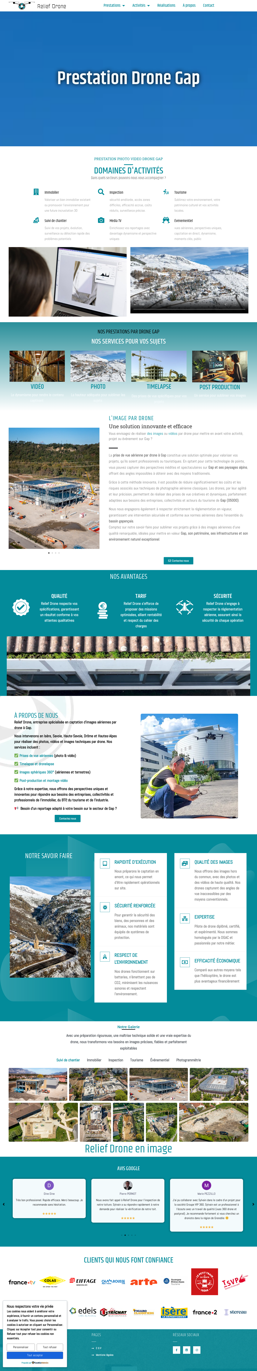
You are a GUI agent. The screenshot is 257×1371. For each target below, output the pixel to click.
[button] (12, 489)
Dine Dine (49, 1194)
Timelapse (159, 387)
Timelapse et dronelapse (36, 763)
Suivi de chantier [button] (68, 1060)
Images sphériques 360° (36, 772)
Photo (98, 387)
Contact (208, 5)
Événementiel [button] (159, 1060)
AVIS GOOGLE (128, 1169)
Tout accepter (35, 1355)
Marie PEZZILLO (207, 1194)
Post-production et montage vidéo (43, 780)
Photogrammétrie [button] (188, 1060)
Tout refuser (50, 1347)
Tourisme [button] (136, 1060)
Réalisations (166, 5)
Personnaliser (20, 1347)
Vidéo (37, 387)
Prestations (114, 6)
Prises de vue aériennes (36, 755)
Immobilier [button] (94, 1060)
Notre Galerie (128, 1027)
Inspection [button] (115, 1060)
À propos (189, 5)
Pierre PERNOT (128, 1194)
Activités (141, 6)
